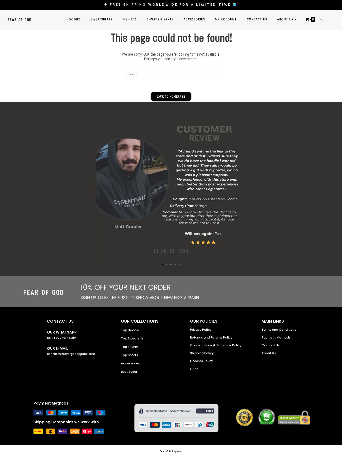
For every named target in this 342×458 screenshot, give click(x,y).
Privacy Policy (201, 331)
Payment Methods (275, 339)
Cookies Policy (201, 362)
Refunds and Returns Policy (211, 339)
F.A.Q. (194, 370)
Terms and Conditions (278, 331)
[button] (162, 266)
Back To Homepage (171, 98)
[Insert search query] (171, 74)
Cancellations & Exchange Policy (216, 347)
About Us (268, 355)
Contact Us (270, 347)
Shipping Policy (202, 355)
